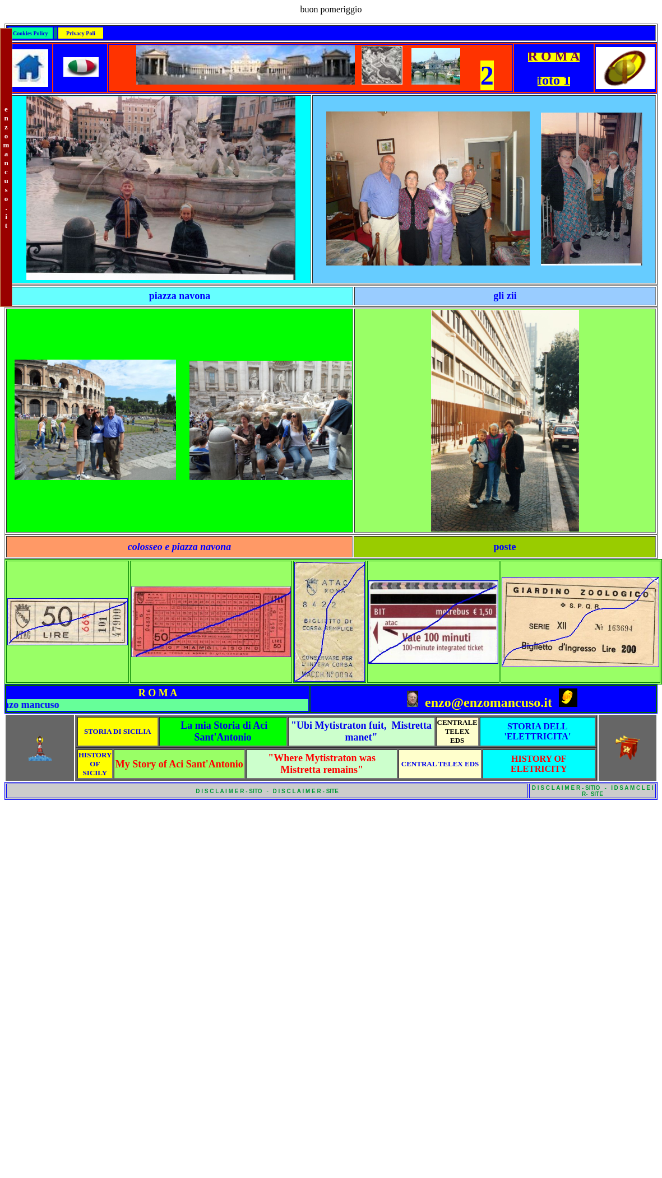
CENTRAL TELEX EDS (440, 764)
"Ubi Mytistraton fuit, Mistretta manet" (361, 731)
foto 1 (554, 80)
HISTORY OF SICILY (95, 764)
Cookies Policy (30, 33)
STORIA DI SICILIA (117, 731)
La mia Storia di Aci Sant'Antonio (223, 731)
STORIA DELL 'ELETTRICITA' (537, 731)
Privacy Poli (80, 33)
